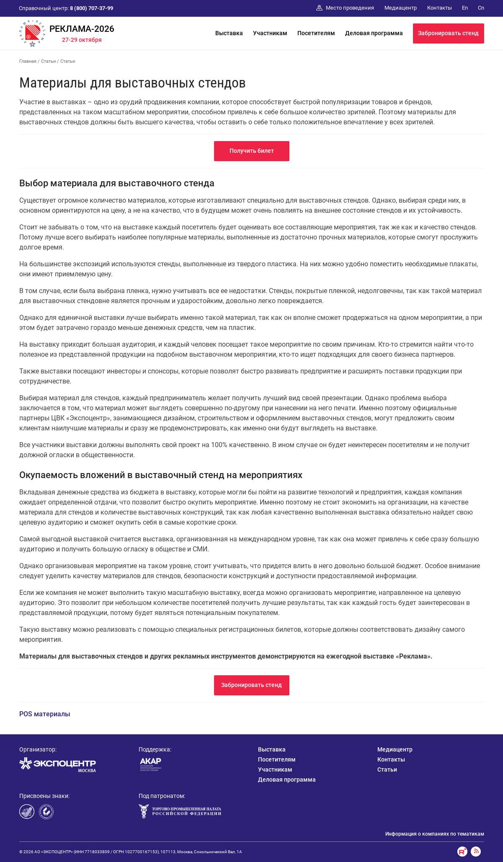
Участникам (270, 33)
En (465, 8)
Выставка (229, 33)
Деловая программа (374, 33)
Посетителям (316, 33)
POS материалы (44, 714)
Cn (481, 8)
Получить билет (252, 150)
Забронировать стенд (448, 33)
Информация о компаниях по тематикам (434, 834)
